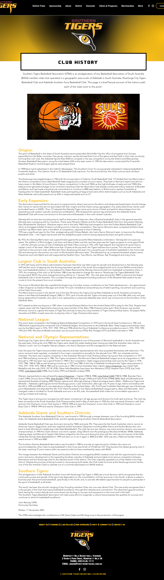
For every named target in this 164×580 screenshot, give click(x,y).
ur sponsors (83, 524)
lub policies (67, 524)
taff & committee (102, 524)
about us (43, 524)
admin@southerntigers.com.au (85, 563)
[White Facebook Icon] (148, 5)
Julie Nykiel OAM (33, 371)
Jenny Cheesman (114, 366)
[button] (39, 6)
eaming (54, 524)
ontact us (119, 524)
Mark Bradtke (57, 378)
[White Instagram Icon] (152, 5)
